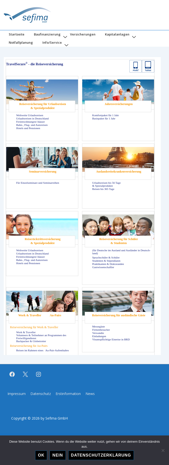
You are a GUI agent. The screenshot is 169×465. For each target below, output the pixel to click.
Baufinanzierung (47, 34)
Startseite (16, 34)
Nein (57, 455)
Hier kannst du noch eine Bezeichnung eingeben (82, 206)
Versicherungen (82, 34)
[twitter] (25, 374)
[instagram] (38, 374)
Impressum (16, 393)
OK (41, 455)
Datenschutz (40, 393)
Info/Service (52, 42)
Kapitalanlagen (117, 34)
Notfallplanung (21, 42)
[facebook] (12, 374)
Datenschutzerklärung (101, 455)
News (90, 393)
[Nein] (162, 450)
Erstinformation (68, 393)
